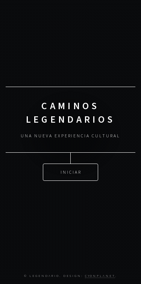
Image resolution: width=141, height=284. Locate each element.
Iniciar (71, 171)
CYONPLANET (100, 275)
